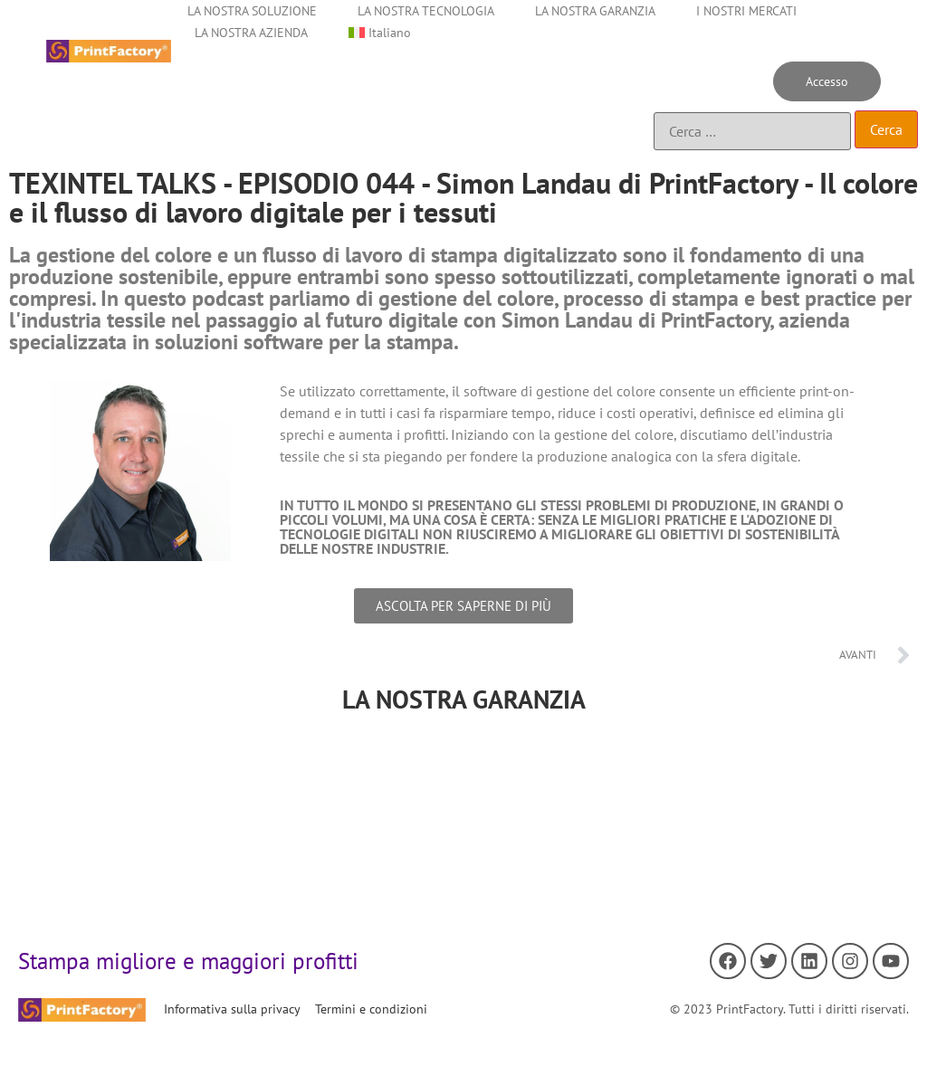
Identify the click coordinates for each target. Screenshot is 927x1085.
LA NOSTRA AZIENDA (251, 32)
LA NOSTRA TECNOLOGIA (426, 11)
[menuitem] (380, 32)
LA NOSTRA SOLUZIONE (252, 11)
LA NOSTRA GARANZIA (595, 11)
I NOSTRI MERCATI (746, 11)
